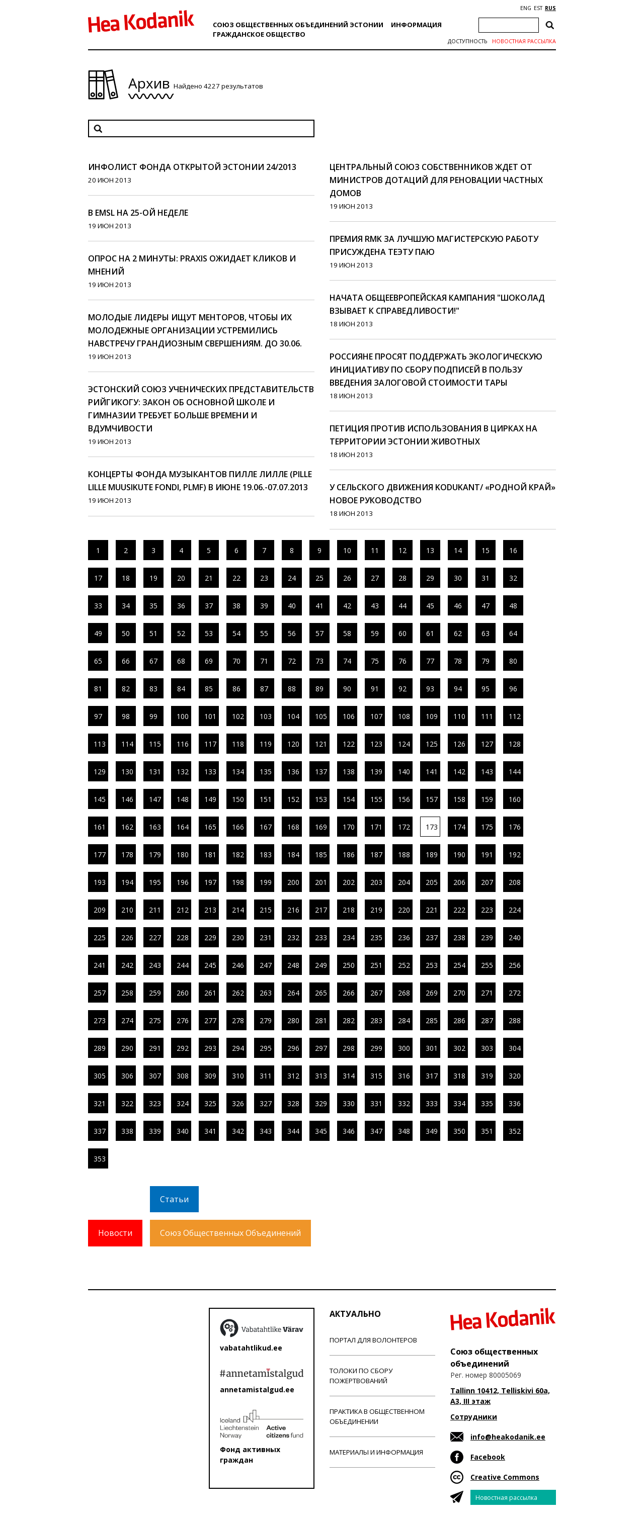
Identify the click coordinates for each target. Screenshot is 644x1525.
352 (515, 1131)
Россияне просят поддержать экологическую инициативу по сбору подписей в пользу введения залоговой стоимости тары (436, 369)
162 (127, 827)
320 (515, 1076)
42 (347, 605)
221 (432, 910)
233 (321, 937)
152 (293, 799)
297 (321, 1048)
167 (266, 827)
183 (266, 854)
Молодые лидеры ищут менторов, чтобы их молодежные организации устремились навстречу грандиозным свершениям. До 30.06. (195, 330)
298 (349, 1048)
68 (181, 661)
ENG (525, 8)
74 (347, 661)
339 (155, 1131)
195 (155, 882)
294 (238, 1048)
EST (538, 8)
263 (266, 993)
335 (487, 1103)
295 (266, 1048)
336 (515, 1103)
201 (321, 882)
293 (210, 1048)
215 (266, 910)
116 (183, 744)
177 (100, 854)
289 (100, 1048)
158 (459, 799)
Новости (115, 1232)
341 (210, 1131)
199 (266, 882)
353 (100, 1158)
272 (515, 993)
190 (459, 854)
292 (183, 1048)
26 (347, 578)
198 (238, 882)
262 (238, 993)
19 (153, 578)
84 (181, 688)
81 (98, 688)
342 (238, 1131)
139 (376, 771)
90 (347, 688)
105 (321, 716)
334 (459, 1103)
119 (266, 744)
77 (430, 661)
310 (238, 1076)
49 (98, 633)
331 (376, 1103)
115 (155, 744)
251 (376, 965)
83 (153, 688)
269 (432, 993)
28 (402, 578)
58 (347, 633)
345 (321, 1131)
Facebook (487, 1457)
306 (127, 1076)
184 (293, 854)
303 (487, 1048)
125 (432, 744)
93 (430, 688)
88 (292, 688)
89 (319, 688)
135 (266, 771)
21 (209, 578)
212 (183, 910)
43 (375, 605)
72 (292, 661)
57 (319, 633)
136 (293, 771)
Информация (416, 24)
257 (100, 993)
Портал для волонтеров (373, 1339)
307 (155, 1076)
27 (375, 578)
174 (459, 827)
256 (515, 965)
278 (238, 1020)
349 (432, 1131)
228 (183, 937)
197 (210, 882)
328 (293, 1103)
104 (293, 716)
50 (126, 633)
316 (404, 1076)
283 (376, 1020)
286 (459, 1020)
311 (266, 1076)
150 (238, 799)
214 (238, 910)
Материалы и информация (376, 1452)
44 (402, 605)
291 (155, 1048)
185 (321, 854)
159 (487, 799)
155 (376, 799)
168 (293, 827)
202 (349, 882)
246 (238, 965)
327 (266, 1103)
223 (487, 910)
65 (98, 661)
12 (402, 550)
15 (485, 550)
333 (432, 1103)
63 (485, 633)
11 (375, 550)
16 (513, 550)
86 (236, 688)
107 (376, 716)
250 (349, 965)
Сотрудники (473, 1416)
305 (100, 1076)
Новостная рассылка (524, 41)
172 (404, 827)
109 (432, 716)
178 (127, 854)
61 (430, 633)
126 (459, 744)
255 (487, 965)
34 (126, 605)
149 (210, 799)
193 (100, 882)
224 (515, 910)
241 (100, 965)
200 (293, 882)
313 (321, 1076)
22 (236, 578)
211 (155, 910)
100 (183, 716)
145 (100, 799)
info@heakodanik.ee (507, 1437)
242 (127, 965)
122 (349, 744)
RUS (550, 8)
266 (349, 993)
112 (515, 716)
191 (487, 854)
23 (264, 578)
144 (515, 771)
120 (293, 744)
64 (513, 633)
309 (210, 1076)
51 (153, 633)
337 (100, 1131)
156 (404, 799)
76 (402, 661)
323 (155, 1103)
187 (376, 854)
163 (155, 827)
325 (210, 1103)
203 (376, 882)
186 (349, 854)
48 (513, 605)
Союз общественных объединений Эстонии (298, 24)
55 (264, 633)
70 (236, 661)
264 (293, 993)
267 (376, 993)
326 (238, 1103)
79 (485, 661)
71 (264, 661)
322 (127, 1103)
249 (321, 965)
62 (458, 633)
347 (376, 1131)
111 (487, 716)
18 (126, 578)
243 (155, 965)
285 (432, 1020)
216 (293, 910)
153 (321, 799)
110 (459, 716)
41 (319, 605)
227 (155, 937)
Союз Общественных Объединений (230, 1232)
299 (376, 1048)
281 (321, 1020)
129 (100, 771)
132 (183, 771)
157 (432, 799)
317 (432, 1076)
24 (292, 578)
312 (293, 1076)
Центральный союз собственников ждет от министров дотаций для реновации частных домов (436, 180)
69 (209, 661)
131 (155, 771)
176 (515, 827)
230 (238, 937)
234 (349, 937)
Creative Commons (504, 1477)
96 (513, 688)
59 (375, 633)
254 (459, 965)
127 (487, 744)
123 (376, 744)
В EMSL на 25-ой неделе (138, 212)
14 (458, 550)
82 (126, 688)
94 (458, 688)
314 (349, 1076)
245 (210, 965)
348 (404, 1131)
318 (459, 1076)
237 (432, 937)
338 (127, 1131)
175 (487, 827)
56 (292, 633)
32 (513, 578)
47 (485, 605)
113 (100, 744)
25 (319, 578)
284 (404, 1020)
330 (349, 1103)
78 (458, 661)
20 (181, 578)
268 (404, 993)
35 (153, 605)
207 (487, 882)
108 (404, 716)
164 (183, 827)
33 (98, 605)
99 (153, 716)
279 (266, 1020)
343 (266, 1131)
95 (485, 688)
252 (404, 965)
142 (459, 771)
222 (459, 910)
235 (376, 937)
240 (515, 937)
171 (376, 827)
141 (432, 771)
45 (430, 605)
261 (210, 993)
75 (375, 661)
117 (210, 744)
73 (319, 661)
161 (100, 827)
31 (485, 578)
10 (347, 550)
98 (126, 716)
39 (264, 605)
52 (181, 633)
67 (153, 661)
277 (210, 1020)
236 (404, 937)
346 (349, 1131)
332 (404, 1103)
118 (238, 744)
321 (100, 1103)
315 (376, 1076)
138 (349, 771)
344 (293, 1131)
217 (321, 910)
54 (236, 633)
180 (183, 854)
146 (127, 799)
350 (459, 1131)
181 (210, 854)
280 (293, 1020)
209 (100, 910)
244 (183, 965)
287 (487, 1020)
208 (515, 882)
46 (458, 605)
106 (349, 716)
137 (321, 771)
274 (127, 1020)
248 (293, 965)
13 (430, 550)
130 (127, 771)
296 (293, 1048)
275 (155, 1020)
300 (404, 1048)
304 (515, 1048)
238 (459, 937)
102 (238, 716)
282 (349, 1020)
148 (183, 799)
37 (209, 605)
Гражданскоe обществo (259, 34)
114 (127, 744)
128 (515, 744)
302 (459, 1048)
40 (292, 605)
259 (155, 993)
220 (404, 910)
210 (127, 910)
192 (515, 854)
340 (183, 1131)
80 (513, 661)
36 (181, 605)
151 (266, 799)
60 (402, 633)
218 (349, 910)
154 (349, 799)
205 (432, 882)
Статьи (174, 1199)
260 (183, 993)
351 (487, 1131)
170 (349, 827)
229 (210, 937)
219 (376, 910)
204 (404, 882)
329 (321, 1103)
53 (209, 633)
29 (430, 578)
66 (126, 661)
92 (402, 688)
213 (210, 910)
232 (293, 937)
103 (266, 716)
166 (238, 827)
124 (404, 744)
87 (264, 688)
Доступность (467, 41)
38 (236, 605)
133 (210, 771)
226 (127, 937)
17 (98, 578)
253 (432, 965)
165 (210, 827)
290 (127, 1048)
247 (266, 965)
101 (210, 716)
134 (238, 771)
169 (321, 827)
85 (209, 688)
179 (155, 854)
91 (375, 688)
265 (321, 993)
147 (155, 799)
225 (100, 937)
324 (183, 1103)
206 (459, 882)
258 (127, 993)
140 (404, 771)
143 (487, 771)
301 (432, 1048)
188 (404, 854)
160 (515, 799)
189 (432, 854)
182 (238, 854)
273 (100, 1020)
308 (183, 1076)
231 (266, 937)
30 (458, 578)
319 (487, 1076)
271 (487, 993)
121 (321, 744)
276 (183, 1020)
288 (515, 1020)
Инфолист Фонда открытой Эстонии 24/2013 (192, 166)
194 (127, 882)
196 (183, 882)
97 (98, 716)
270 (459, 993)
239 (487, 937)
